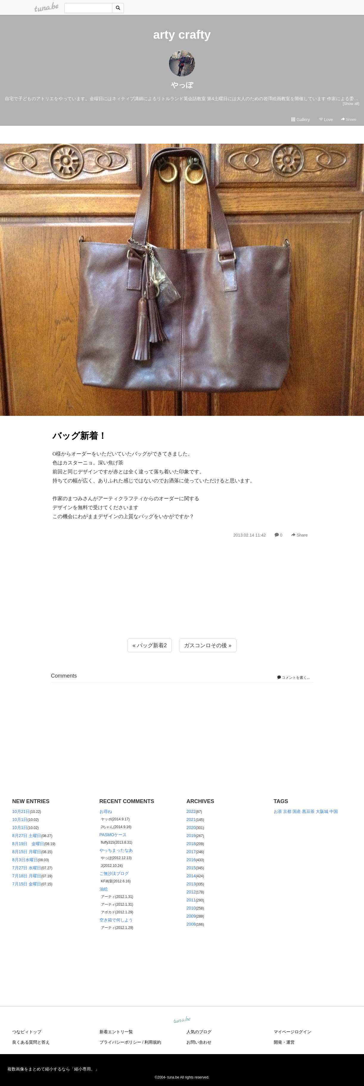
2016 (191, 859)
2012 (191, 892)
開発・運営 (284, 1042)
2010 (191, 908)
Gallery (300, 119)
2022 (191, 811)
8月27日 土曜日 (26, 835)
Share (348, 119)
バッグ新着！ (79, 436)
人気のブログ (198, 1031)
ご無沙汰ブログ (114, 873)
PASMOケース (113, 834)
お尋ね (105, 811)
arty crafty (182, 34)
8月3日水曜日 (25, 859)
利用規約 (152, 1042)
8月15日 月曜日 (26, 851)
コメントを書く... (293, 678)
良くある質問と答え (31, 1042)
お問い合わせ (198, 1042)
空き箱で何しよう (116, 920)
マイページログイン (292, 1031)
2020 (191, 827)
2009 (191, 916)
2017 (191, 851)
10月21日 (21, 811)
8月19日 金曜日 (28, 843)
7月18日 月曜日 (26, 875)
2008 (191, 924)
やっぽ (182, 85)
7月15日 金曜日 (26, 883)
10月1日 (19, 819)
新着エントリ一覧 (116, 1031)
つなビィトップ (26, 1031)
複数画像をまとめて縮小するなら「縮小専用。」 (53, 1069)
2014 (191, 875)
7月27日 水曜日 (26, 867)
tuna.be (181, 1020)
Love (326, 119)
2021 (191, 819)
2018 (191, 843)
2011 (191, 900)
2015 (191, 867)
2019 (191, 835)
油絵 (103, 889)
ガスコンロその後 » (207, 645)
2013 (191, 883)
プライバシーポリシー (120, 1042)
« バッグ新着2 (150, 645)
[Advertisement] (182, 601)
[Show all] (351, 103)
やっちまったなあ (116, 850)
